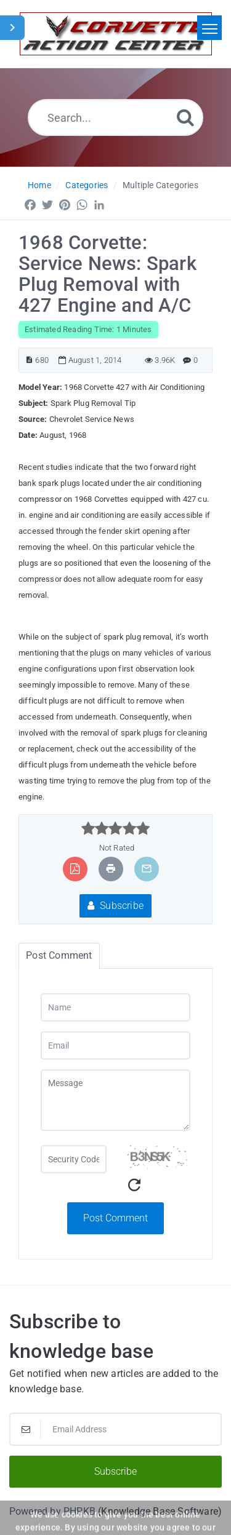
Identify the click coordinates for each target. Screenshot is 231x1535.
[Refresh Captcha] (134, 1185)
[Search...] (115, 117)
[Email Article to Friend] (146, 868)
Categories (86, 185)
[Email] (115, 1045)
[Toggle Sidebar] (12, 27)
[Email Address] (115, 1429)
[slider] (115, 828)
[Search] (185, 117)
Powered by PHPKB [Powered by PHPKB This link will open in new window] (52, 1511)
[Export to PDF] (74, 868)
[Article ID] (29, 360)
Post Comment (115, 1218)
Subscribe (115, 905)
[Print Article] (110, 868)
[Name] (115, 1007)
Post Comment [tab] (59, 955)
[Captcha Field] (74, 1159)
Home (39, 185)
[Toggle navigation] (209, 27)
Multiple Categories (160, 185)
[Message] (115, 1100)
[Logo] (116, 33)
